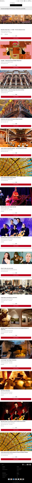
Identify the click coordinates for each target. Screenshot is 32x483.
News (9, 480)
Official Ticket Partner (4, 469)
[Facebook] (23, 464)
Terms (13, 480)
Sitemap (20, 480)
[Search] (16, 5)
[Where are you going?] (16, 2)
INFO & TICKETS (16, 38)
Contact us (18, 474)
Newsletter (22, 480)
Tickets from (13, 65)
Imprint (11, 480)
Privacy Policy (16, 480)
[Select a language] (11, 464)
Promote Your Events (4, 474)
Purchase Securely (19, 469)
